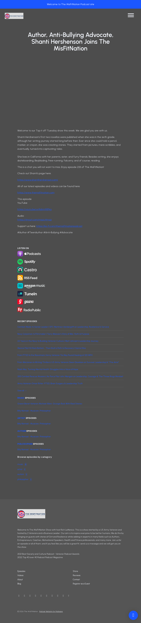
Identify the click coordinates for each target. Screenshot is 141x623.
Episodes (21, 571)
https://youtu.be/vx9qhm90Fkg (34, 209)
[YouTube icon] (18, 595)
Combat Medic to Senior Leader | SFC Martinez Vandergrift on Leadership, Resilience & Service (63, 327)
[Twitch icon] (57, 595)
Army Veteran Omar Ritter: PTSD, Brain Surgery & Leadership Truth (50, 383)
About (20, 579)
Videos (20, 575)
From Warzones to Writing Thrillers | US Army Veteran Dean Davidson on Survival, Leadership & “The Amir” (68, 362)
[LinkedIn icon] (52, 595)
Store (75, 571)
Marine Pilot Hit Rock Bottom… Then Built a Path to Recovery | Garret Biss (51, 348)
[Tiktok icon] (63, 595)
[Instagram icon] (30, 595)
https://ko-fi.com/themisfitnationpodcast (59, 226)
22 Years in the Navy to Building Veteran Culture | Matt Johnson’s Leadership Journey (57, 341)
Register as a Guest (81, 584)
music (21, 398)
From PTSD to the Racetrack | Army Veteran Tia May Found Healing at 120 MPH (55, 355)
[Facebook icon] (35, 595)
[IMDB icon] (46, 595)
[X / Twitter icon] (24, 595)
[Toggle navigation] (130, 15)
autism (21, 431)
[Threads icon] (41, 595)
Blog (19, 584)
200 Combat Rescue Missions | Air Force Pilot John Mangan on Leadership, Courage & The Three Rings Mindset (70, 376)
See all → (22, 390)
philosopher (25, 444)
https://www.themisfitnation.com (35, 192)
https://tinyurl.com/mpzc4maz (34, 219)
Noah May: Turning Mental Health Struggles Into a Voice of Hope (47, 369)
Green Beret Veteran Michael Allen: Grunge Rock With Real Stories (49, 403)
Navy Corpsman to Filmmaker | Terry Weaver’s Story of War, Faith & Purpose (53, 334)
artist (21, 418)
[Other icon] (69, 595)
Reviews (76, 575)
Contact (76, 579)
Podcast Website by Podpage (51, 611)
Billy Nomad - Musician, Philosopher (34, 410)
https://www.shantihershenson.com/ (37, 179)
